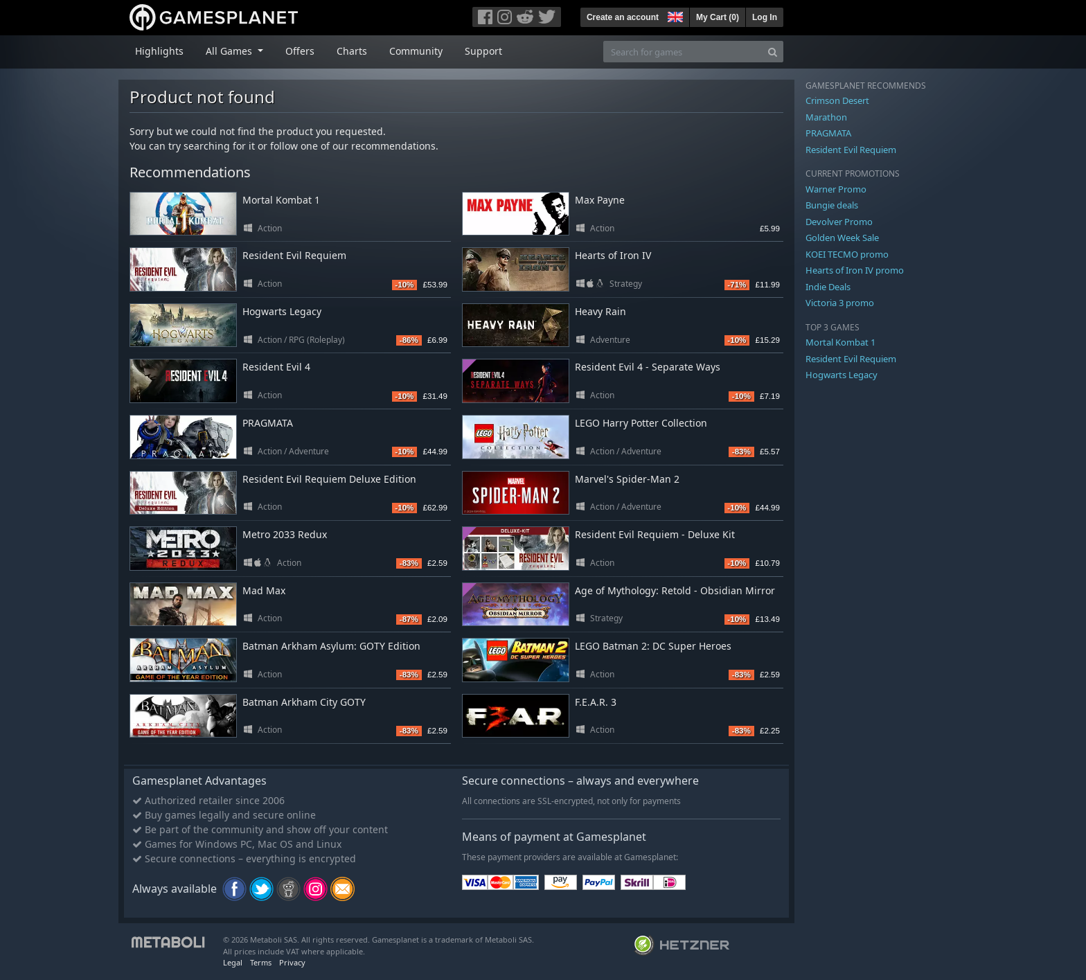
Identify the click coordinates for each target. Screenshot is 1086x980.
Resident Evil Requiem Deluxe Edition (329, 478)
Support (483, 50)
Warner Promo (835, 189)
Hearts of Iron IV (613, 255)
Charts (352, 50)
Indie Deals (828, 286)
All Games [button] (230, 50)
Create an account (623, 17)
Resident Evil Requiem (294, 255)
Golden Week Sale (842, 237)
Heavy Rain (600, 311)
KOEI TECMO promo (847, 254)
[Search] (772, 51)
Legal (232, 962)
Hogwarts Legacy (281, 311)
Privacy (292, 962)
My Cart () (717, 17)
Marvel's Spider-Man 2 (627, 478)
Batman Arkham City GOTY (304, 702)
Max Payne (600, 199)
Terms (261, 962)
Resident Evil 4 (276, 366)
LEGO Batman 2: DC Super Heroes (653, 645)
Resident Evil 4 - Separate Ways (647, 366)
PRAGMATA (267, 422)
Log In (764, 17)
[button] (674, 15)
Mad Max (263, 590)
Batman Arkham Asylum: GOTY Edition (331, 645)
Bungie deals (831, 205)
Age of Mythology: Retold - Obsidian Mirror (675, 590)
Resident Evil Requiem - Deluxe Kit (655, 534)
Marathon (826, 117)
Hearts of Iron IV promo (854, 270)
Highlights (159, 50)
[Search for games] (683, 51)
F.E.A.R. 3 (595, 702)
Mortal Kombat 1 (281, 199)
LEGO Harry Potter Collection (641, 422)
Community (416, 50)
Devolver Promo (839, 221)
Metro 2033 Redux (284, 534)
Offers (299, 50)
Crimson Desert (837, 100)
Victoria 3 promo (839, 302)
